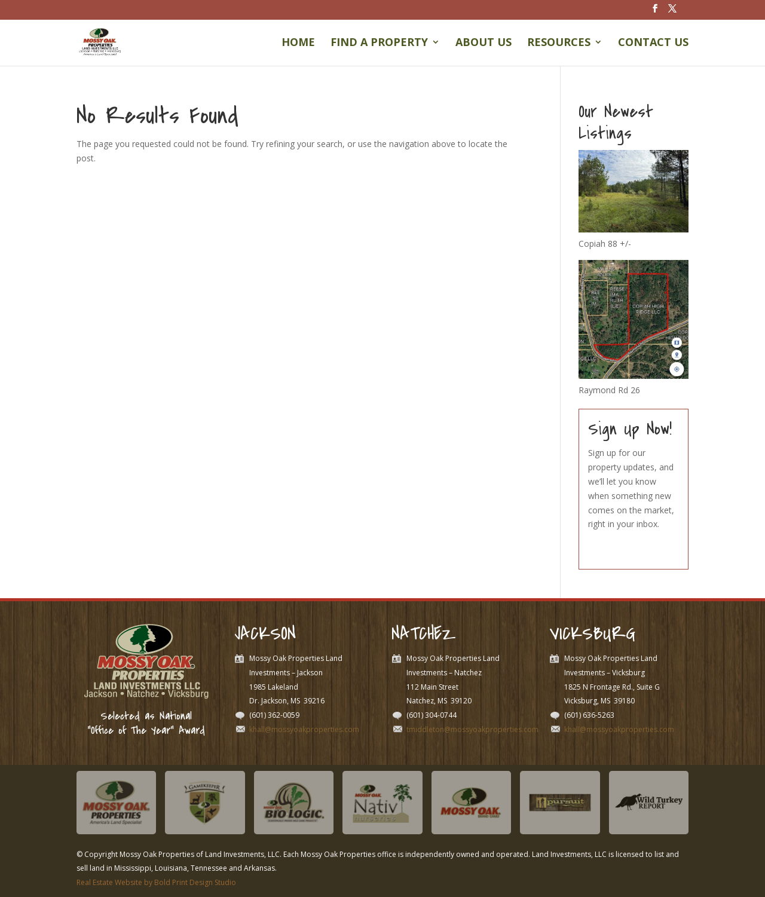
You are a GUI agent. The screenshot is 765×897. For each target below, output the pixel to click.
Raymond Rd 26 (609, 390)
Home (298, 43)
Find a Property (379, 43)
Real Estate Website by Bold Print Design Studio (156, 882)
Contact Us (653, 43)
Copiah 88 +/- (605, 243)
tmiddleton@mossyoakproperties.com (472, 729)
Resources (558, 43)
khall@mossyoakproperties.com (304, 729)
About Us (483, 43)
